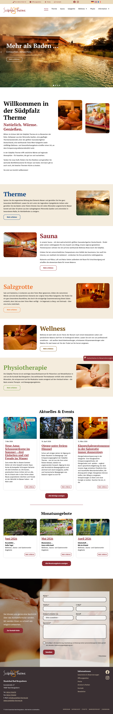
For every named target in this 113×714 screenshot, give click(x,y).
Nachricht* (47, 623)
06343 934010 (11, 692)
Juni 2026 (11, 538)
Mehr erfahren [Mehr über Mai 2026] (66, 554)
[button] (1, 52)
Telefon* (46, 605)
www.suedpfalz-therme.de (13, 701)
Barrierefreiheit (94, 709)
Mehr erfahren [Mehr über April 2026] (102, 554)
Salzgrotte (71, 9)
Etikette (84, 709)
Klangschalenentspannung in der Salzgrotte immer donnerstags (95, 449)
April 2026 (84, 538)
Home (46, 9)
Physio (92, 9)
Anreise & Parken (84, 685)
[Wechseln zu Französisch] (99, 2)
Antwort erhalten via (50, 614)
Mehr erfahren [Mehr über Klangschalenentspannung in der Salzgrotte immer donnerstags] (102, 487)
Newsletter (82, 691)
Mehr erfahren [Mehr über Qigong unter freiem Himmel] (66, 487)
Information (103, 8)
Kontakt (81, 688)
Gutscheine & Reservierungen (88, 675)
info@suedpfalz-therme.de (18, 698)
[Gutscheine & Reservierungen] (98, 358)
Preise (80, 681)
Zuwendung (105, 709)
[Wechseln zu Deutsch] (92, 2)
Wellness (82, 8)
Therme (54, 9)
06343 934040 (11, 695)
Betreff (78, 614)
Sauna (62, 9)
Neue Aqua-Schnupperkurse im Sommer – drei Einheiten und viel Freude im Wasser (17, 452)
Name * (45, 596)
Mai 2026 (47, 538)
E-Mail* (78, 605)
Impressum (66, 709)
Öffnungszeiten (83, 678)
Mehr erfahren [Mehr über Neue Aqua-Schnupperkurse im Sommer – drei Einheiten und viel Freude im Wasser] (30, 487)
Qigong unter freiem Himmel (54, 447)
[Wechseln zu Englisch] (96, 2)
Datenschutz (76, 709)
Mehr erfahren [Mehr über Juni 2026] (30, 554)
